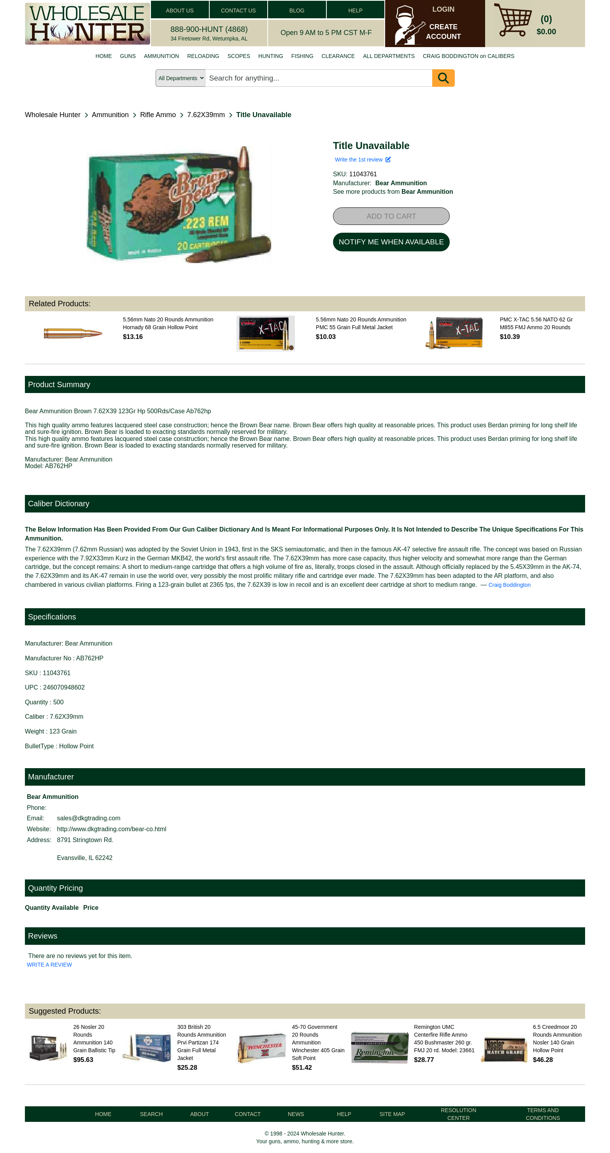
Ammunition (110, 115)
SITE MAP (392, 1114)
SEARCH (151, 1114)
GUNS (128, 56)
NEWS (296, 1114)
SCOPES (239, 56)
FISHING (302, 56)
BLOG (297, 10)
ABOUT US (180, 10)
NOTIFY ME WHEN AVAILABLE (391, 242)
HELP (355, 10)
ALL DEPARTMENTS (389, 56)
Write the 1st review (363, 159)
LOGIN (444, 9)
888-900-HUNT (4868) (209, 29)
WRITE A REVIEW (49, 965)
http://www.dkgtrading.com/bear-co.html (112, 829)
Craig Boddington (510, 585)
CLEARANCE (338, 56)
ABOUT (199, 1114)
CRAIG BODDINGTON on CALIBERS (468, 56)
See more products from (393, 191)
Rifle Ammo (158, 115)
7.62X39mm (206, 115)
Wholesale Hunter (53, 115)
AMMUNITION (161, 56)
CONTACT (248, 1114)
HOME (104, 56)
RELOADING (203, 56)
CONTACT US (238, 10)
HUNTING (270, 56)
